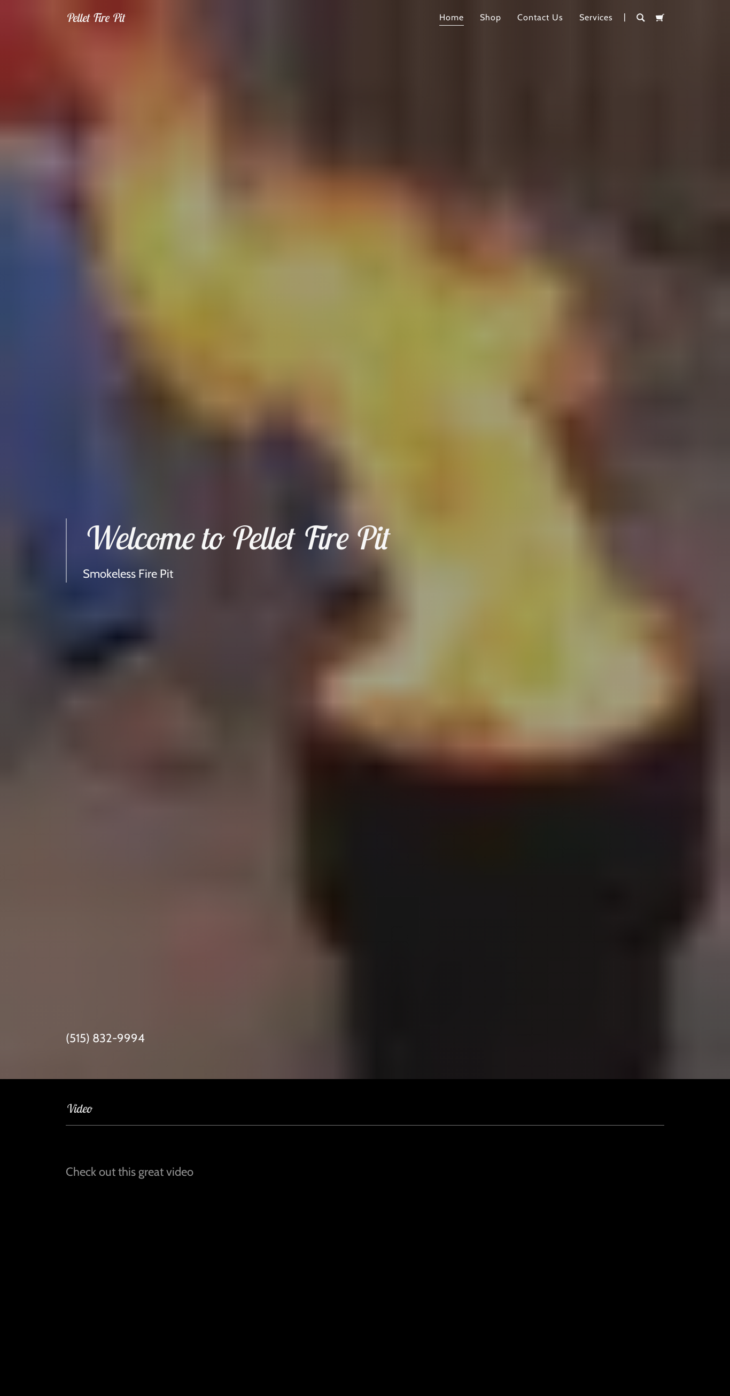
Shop (490, 17)
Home (451, 17)
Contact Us (540, 17)
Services (596, 17)
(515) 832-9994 (105, 1037)
